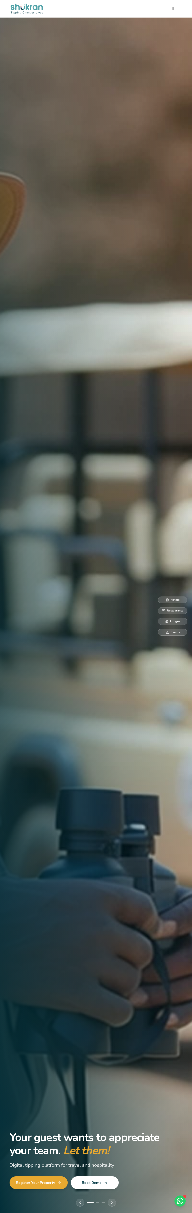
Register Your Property (38, 1182)
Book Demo (95, 1182)
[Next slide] (112, 1203)
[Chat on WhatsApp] (180, 1201)
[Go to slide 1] (90, 1202)
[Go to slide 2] (97, 1202)
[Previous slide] (80, 1203)
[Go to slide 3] (103, 1202)
